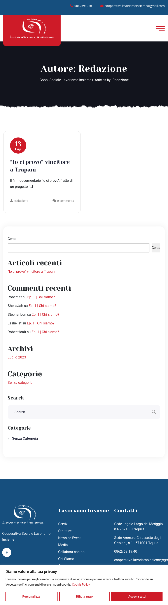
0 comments (65, 200)
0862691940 (81, 6)
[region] (84, 585)
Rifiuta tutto (84, 596)
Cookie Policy (81, 584)
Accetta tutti (137, 596)
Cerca (12, 239)
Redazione (19, 200)
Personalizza (31, 596)
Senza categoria (20, 382)
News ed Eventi (70, 538)
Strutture (65, 531)
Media (63, 545)
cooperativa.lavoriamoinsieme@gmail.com (132, 6)
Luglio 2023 (17, 357)
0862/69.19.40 (125, 551)
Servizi (63, 524)
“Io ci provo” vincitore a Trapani (32, 271)
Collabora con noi (71, 552)
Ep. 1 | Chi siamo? (41, 297)
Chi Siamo (66, 559)
